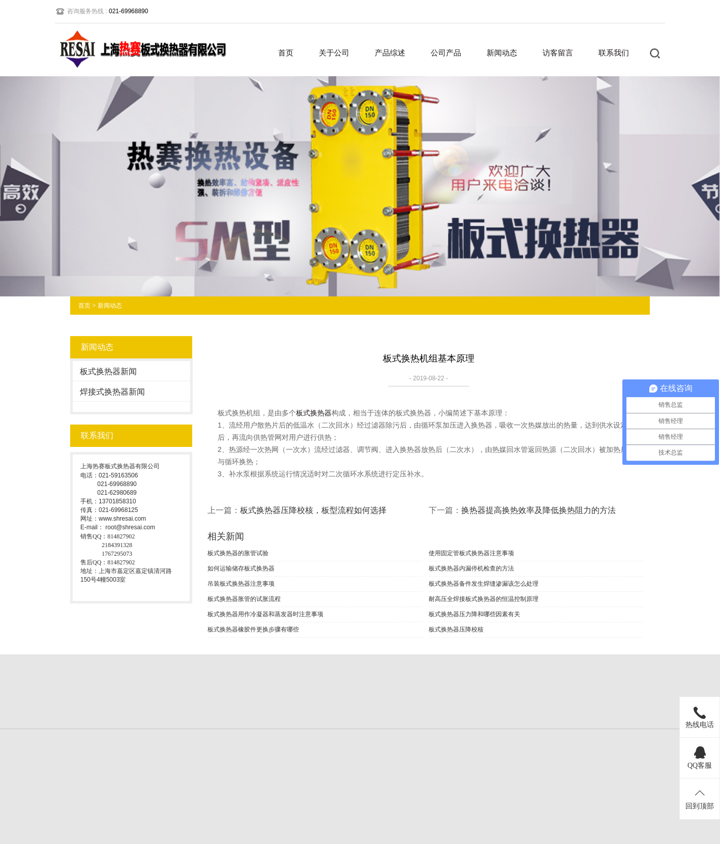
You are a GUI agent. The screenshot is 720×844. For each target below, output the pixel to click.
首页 (285, 52)
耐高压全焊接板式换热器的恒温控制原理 (483, 598)
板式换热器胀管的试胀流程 (244, 598)
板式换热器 (314, 413)
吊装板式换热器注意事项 (241, 583)
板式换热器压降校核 (456, 629)
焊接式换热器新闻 (112, 391)
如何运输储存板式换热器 (241, 568)
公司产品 (446, 52)
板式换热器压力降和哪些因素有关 (474, 614)
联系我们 (613, 52)
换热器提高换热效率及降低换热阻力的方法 (538, 510)
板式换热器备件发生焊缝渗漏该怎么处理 (483, 583)
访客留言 (558, 52)
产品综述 (390, 52)
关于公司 (334, 52)
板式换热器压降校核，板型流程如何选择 (313, 510)
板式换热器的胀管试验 (237, 553)
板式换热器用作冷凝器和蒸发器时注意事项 (265, 614)
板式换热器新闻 (108, 371)
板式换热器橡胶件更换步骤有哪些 (253, 629)
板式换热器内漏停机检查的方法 (471, 568)
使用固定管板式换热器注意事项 (471, 553)
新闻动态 (502, 52)
